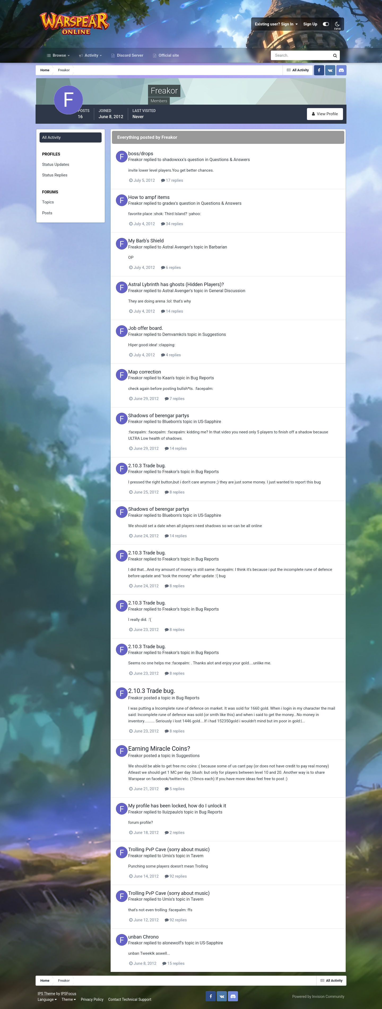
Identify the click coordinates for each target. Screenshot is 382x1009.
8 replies (186, 495)
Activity (91, 60)
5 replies (186, 791)
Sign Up (306, 26)
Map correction (156, 375)
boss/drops (152, 158)
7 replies (186, 402)
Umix (179, 857)
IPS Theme (51, 995)
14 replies (183, 315)
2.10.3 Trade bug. (158, 469)
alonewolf (183, 945)
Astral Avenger (188, 251)
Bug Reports (213, 381)
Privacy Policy (96, 1001)
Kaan (179, 381)
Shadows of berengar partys (170, 419)
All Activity (57, 141)
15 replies (185, 965)
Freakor (147, 163)
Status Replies (60, 179)
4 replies (182, 358)
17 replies (183, 184)
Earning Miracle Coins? (171, 751)
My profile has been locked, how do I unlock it (189, 808)
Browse (59, 60)
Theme (73, 1001)
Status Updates (61, 168)
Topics (54, 206)
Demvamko (184, 338)
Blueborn (182, 425)
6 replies (182, 271)
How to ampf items (160, 201)
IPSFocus (73, 995)
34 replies (183, 228)
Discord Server (129, 60)
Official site (168, 60)
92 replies (187, 878)
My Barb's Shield (157, 245)
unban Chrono (155, 939)
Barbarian (229, 251)
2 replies (186, 835)
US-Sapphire (221, 425)
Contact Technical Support (134, 1001)
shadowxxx (184, 163)
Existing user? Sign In (272, 26)
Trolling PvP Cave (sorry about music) (180, 852)
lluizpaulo (183, 814)
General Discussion (238, 294)
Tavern (208, 857)
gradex (180, 207)
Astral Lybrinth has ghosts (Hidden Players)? (188, 288)
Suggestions (226, 338)
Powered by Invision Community (314, 998)
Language (51, 1001)
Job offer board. (157, 332)
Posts (53, 217)
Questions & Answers (241, 163)
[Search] (282, 60)
